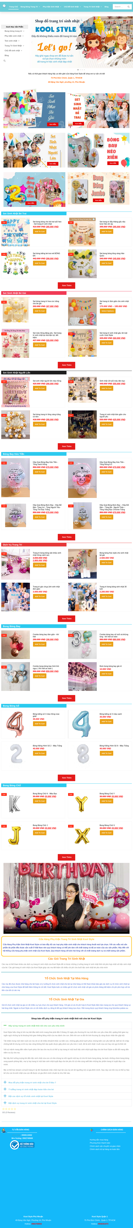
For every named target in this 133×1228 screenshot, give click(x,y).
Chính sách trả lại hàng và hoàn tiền (105, 1149)
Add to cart (40, 388)
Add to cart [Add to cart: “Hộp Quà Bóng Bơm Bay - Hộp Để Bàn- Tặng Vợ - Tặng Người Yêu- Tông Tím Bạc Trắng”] (40, 517)
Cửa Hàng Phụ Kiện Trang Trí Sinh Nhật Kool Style (66, 939)
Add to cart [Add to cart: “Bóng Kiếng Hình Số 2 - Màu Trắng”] (40, 753)
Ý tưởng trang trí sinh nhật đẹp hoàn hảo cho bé (31, 1089)
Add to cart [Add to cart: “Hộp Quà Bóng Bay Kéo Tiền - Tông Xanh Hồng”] (40, 472)
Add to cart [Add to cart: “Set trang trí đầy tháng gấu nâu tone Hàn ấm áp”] (106, 231)
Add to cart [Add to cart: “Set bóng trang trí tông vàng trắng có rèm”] (40, 424)
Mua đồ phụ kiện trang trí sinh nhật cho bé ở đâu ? (32, 1083)
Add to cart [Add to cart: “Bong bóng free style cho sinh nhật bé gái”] (106, 563)
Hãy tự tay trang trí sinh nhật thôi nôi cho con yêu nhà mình (36, 1026)
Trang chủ (13, 7)
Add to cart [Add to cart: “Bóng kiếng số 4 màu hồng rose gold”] (40, 724)
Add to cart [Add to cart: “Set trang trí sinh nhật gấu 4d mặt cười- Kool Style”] (106, 343)
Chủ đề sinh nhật (72, 7)
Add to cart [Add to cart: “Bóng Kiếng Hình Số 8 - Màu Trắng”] (106, 753)
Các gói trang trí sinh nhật (66, 958)
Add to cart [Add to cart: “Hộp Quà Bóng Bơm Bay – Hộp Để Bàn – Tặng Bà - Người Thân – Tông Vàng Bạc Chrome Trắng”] (106, 517)
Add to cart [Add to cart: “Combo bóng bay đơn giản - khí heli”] (40, 644)
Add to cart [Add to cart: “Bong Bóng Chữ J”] (40, 833)
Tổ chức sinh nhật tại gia (66, 999)
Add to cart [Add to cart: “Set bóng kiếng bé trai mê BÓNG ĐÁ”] (40, 263)
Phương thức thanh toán (100, 1143)
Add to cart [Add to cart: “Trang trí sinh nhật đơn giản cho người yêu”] (106, 424)
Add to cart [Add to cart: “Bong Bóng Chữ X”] (106, 833)
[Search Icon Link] (14, 60)
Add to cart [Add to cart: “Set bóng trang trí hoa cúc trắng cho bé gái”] (40, 311)
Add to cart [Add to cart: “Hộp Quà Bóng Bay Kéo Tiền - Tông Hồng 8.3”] (106, 472)
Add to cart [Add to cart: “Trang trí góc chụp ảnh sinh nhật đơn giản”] (40, 596)
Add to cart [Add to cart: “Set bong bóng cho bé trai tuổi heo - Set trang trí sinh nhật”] (40, 231)
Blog (106, 7)
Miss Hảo (16, 1135)
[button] (31, 42)
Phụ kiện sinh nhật (52, 7)
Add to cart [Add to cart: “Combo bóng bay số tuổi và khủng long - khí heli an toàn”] (106, 644)
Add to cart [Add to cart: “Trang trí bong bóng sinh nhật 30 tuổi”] (106, 596)
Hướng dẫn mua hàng (99, 1140)
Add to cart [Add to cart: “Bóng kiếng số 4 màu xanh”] (106, 721)
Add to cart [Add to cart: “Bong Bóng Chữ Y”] (106, 801)
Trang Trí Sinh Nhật (93, 7)
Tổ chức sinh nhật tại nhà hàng (66, 978)
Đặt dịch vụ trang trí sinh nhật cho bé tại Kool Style (32, 1103)
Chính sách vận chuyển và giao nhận (105, 1146)
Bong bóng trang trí (30, 7)
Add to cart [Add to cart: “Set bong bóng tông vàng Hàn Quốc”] (106, 263)
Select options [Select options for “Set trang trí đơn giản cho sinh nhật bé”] (108, 311)
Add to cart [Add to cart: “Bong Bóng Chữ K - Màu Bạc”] (40, 801)
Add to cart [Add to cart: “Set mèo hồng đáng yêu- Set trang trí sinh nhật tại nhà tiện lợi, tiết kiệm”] (40, 345)
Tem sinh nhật (12, 41)
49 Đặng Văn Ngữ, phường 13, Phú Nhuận (66, 82)
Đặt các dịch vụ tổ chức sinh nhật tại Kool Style (30, 1096)
